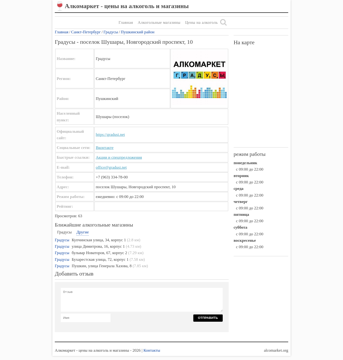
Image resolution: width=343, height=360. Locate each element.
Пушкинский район (137, 32)
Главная (126, 22)
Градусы (111, 32)
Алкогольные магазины (159, 22)
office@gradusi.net (111, 167)
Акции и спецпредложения (119, 157)
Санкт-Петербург (86, 32)
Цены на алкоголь (201, 22)
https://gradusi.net (110, 134)
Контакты (151, 350)
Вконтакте (105, 147)
